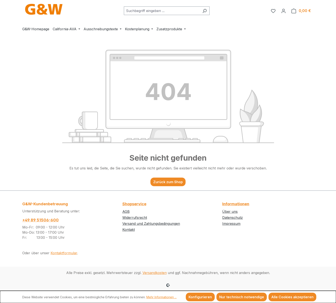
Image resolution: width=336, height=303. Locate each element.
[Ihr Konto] (283, 10)
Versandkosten (154, 273)
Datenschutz (232, 217)
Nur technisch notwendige (241, 297)
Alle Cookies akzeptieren (292, 297)
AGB (126, 211)
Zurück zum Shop (168, 182)
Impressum (231, 223)
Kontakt (128, 229)
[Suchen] (205, 10)
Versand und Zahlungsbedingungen (151, 223)
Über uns (230, 211)
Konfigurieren (200, 297)
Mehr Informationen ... (161, 297)
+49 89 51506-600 (40, 220)
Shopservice (134, 204)
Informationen (235, 204)
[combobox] (162, 10)
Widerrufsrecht (134, 217)
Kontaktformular (64, 253)
